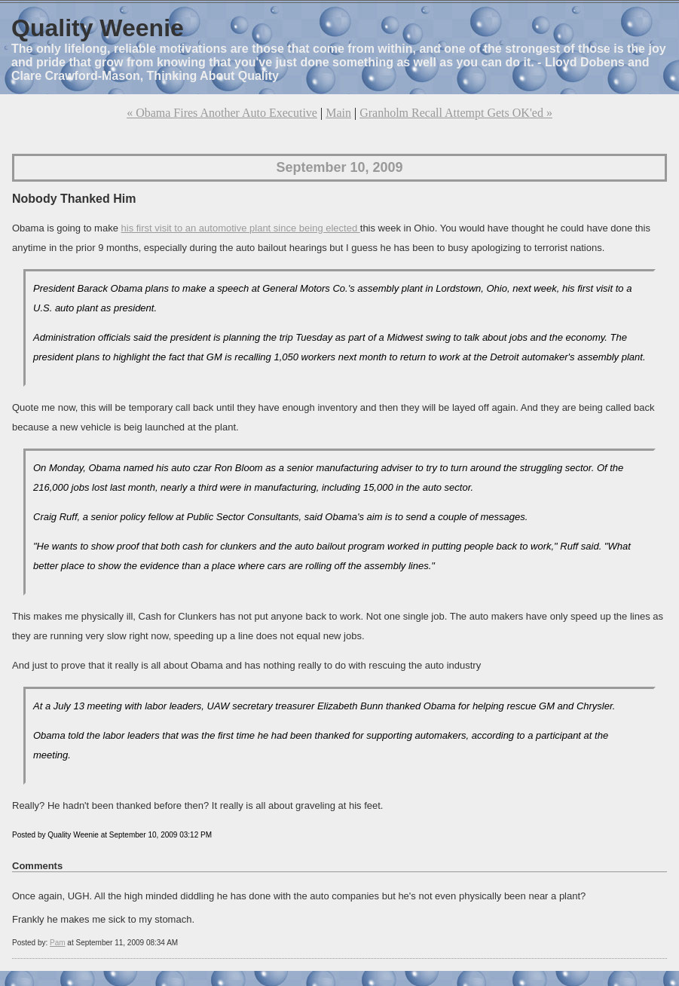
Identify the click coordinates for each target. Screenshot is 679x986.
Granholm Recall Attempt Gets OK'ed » (455, 112)
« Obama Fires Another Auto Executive (222, 112)
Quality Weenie (97, 27)
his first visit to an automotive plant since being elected (240, 228)
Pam (58, 943)
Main (338, 112)
